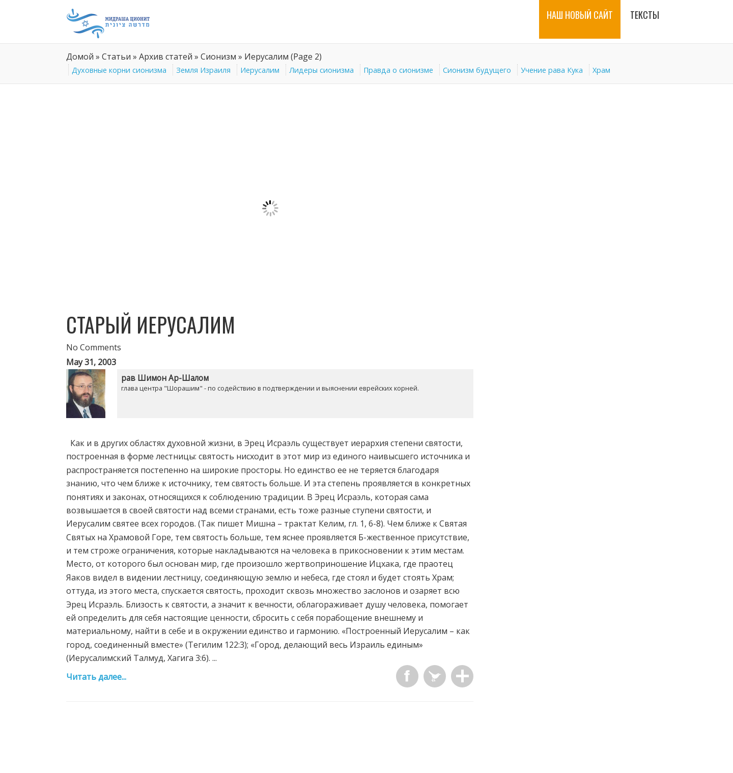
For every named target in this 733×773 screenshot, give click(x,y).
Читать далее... (96, 676)
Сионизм (218, 56)
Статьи (116, 56)
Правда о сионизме (398, 70)
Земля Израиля (203, 70)
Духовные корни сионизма (119, 70)
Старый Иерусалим (150, 324)
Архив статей (165, 56)
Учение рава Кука (552, 70)
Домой (80, 56)
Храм (601, 70)
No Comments (93, 347)
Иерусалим (259, 70)
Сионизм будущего (477, 70)
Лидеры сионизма (321, 70)
